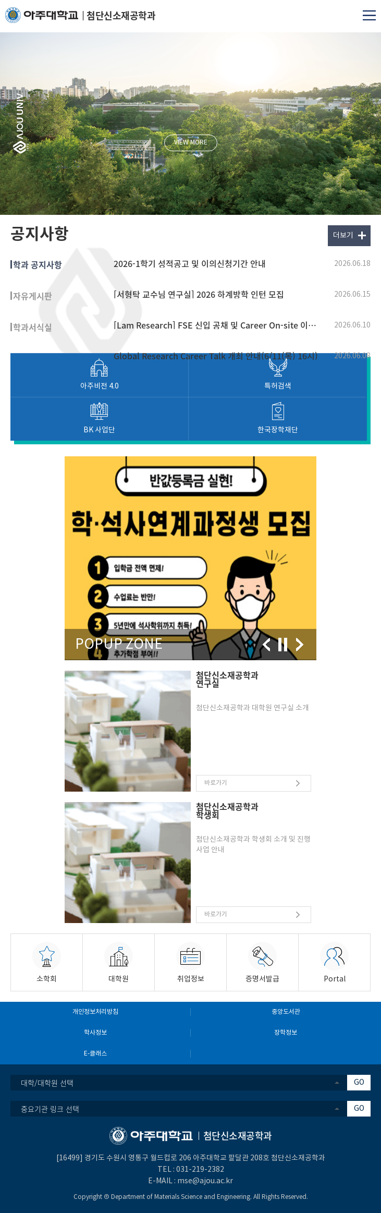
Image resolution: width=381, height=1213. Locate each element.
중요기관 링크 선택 (50, 1108)
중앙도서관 (286, 1012)
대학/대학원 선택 (47, 1082)
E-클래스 (95, 1053)
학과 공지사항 (37, 264)
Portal (335, 979)
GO (359, 1082)
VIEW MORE (190, 142)
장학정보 (285, 1032)
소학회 (46, 979)
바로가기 (215, 783)
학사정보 (95, 1032)
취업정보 (190, 979)
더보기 (343, 236)
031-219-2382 (200, 1170)
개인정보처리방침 (95, 1012)
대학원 (118, 979)
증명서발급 (262, 979)
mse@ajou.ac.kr (205, 1181)
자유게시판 (32, 295)
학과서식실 (32, 327)
